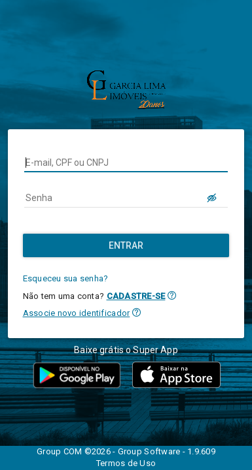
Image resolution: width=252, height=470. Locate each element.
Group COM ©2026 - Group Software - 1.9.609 (126, 451)
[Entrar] (126, 245)
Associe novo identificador (76, 313)
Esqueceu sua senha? (66, 278)
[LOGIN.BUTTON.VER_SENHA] (212, 198)
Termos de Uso (126, 463)
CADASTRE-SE (136, 296)
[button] (172, 295)
